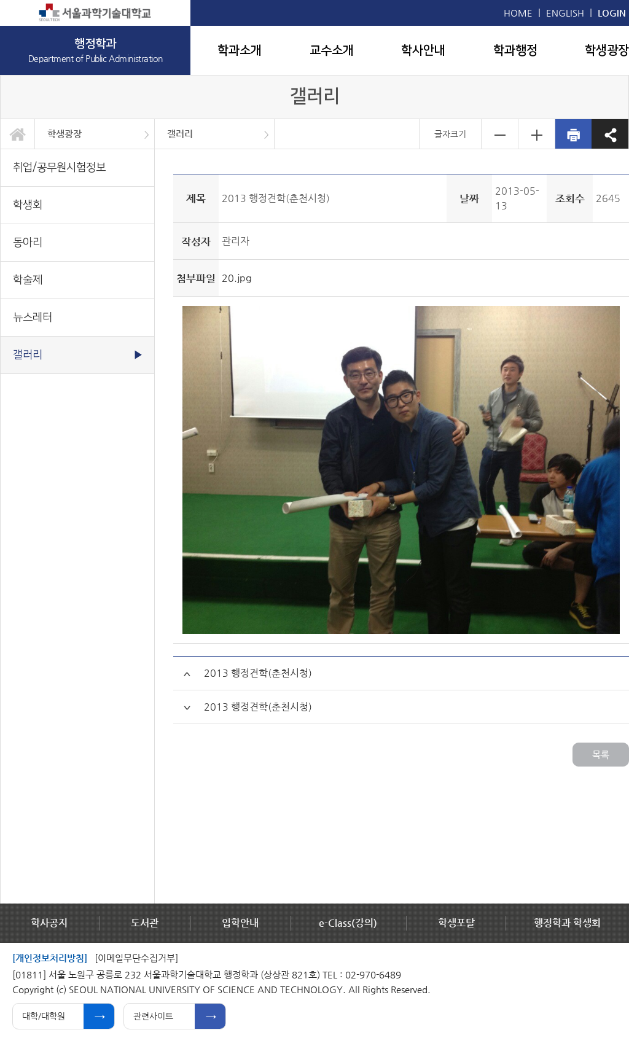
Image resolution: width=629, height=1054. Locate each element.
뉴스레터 (32, 317)
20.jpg (237, 278)
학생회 (27, 205)
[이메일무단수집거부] (136, 958)
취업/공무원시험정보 (59, 167)
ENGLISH (565, 12)
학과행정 (515, 50)
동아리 (27, 242)
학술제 (27, 280)
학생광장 (607, 50)
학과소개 (239, 50)
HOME (518, 12)
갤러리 (180, 133)
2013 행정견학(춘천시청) (258, 673)
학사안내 (423, 50)
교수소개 (332, 50)
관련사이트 (153, 1016)
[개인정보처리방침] (49, 958)
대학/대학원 (43, 1016)
